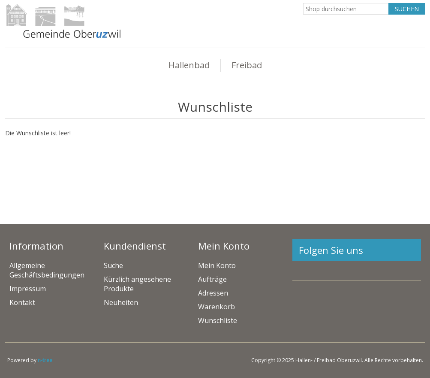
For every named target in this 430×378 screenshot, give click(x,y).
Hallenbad (189, 65)
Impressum (27, 288)
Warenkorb (216, 306)
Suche (113, 265)
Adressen (213, 293)
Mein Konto (217, 265)
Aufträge (212, 279)
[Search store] (346, 9)
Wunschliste (217, 320)
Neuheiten (121, 302)
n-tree (45, 360)
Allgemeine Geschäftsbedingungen (46, 270)
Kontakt (22, 302)
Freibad (247, 65)
